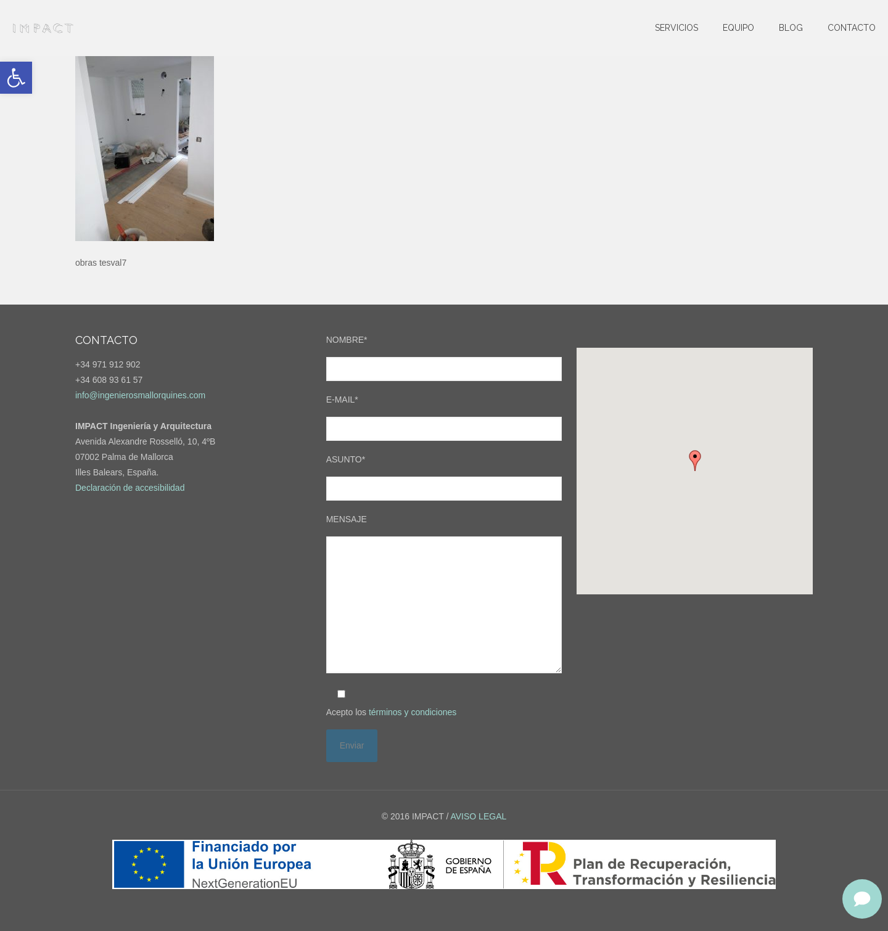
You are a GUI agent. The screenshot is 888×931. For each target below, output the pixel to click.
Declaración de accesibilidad (129, 488)
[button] (16, 78)
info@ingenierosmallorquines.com (140, 395)
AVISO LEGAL (478, 816)
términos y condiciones (412, 712)
